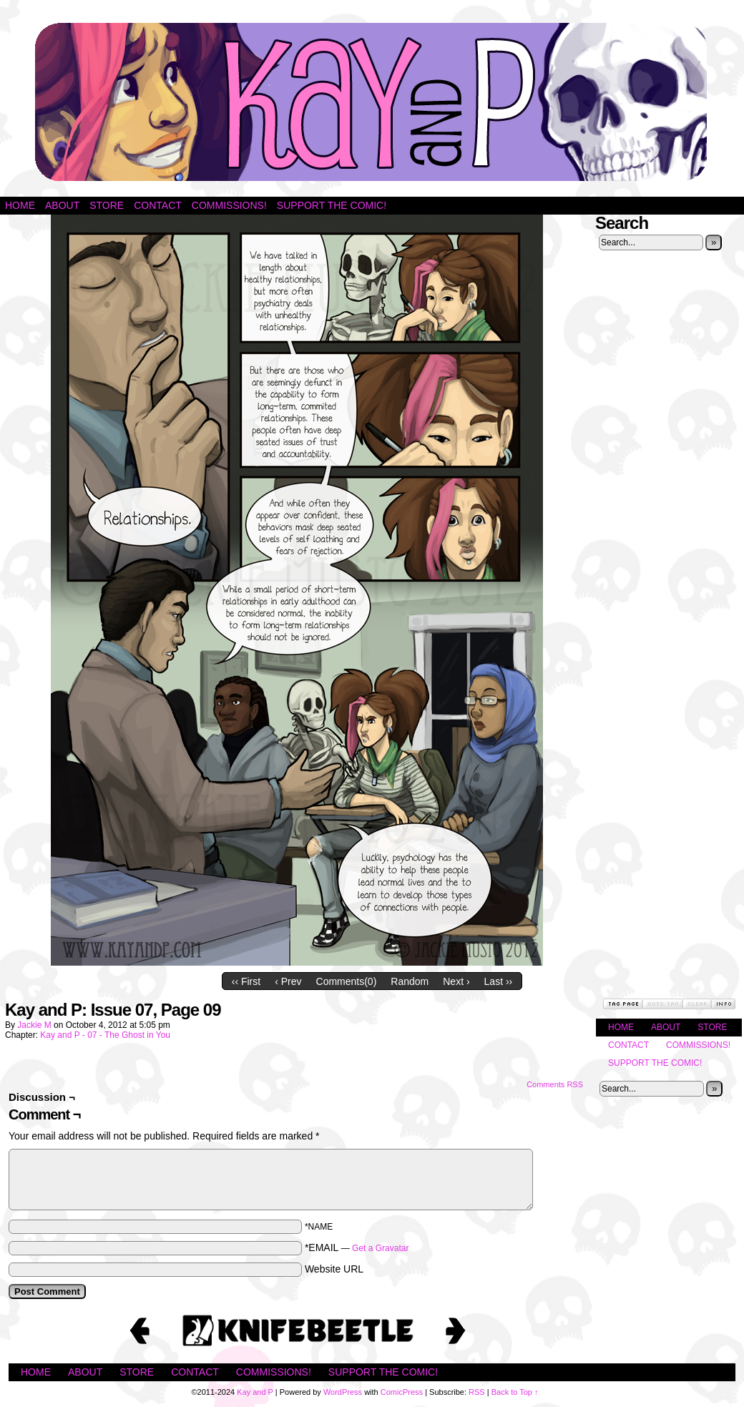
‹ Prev (288, 981)
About (62, 205)
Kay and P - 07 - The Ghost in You (105, 1035)
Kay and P (372, 102)
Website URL (334, 1269)
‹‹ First (246, 981)
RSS (477, 1392)
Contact (158, 205)
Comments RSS (555, 1084)
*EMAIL (357, 1247)
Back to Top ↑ (515, 1392)
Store (106, 205)
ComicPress (402, 1392)
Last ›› (498, 981)
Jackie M (34, 1025)
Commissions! (229, 205)
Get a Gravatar (380, 1248)
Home (20, 205)
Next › (456, 981)
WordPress (342, 1392)
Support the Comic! (331, 205)
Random (410, 981)
